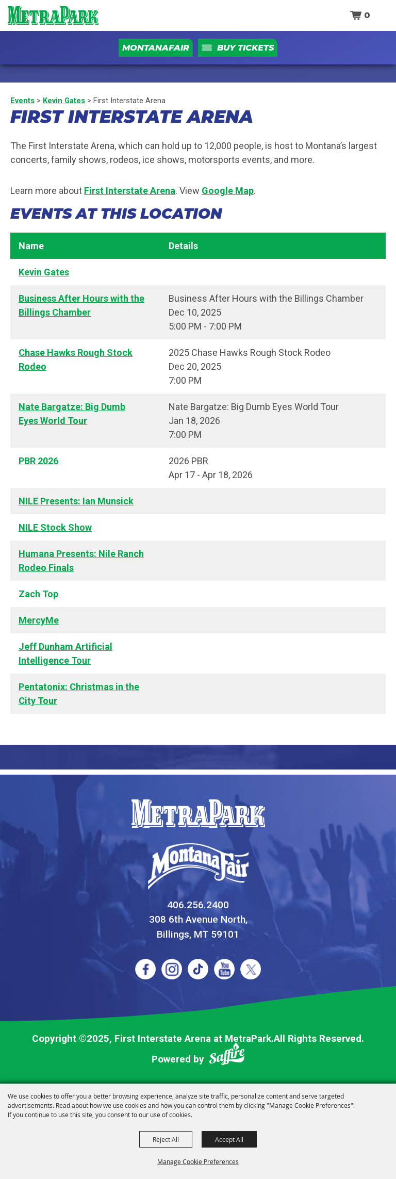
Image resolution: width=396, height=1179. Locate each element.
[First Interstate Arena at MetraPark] (53, 15)
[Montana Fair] (198, 866)
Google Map (228, 190)
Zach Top (38, 593)
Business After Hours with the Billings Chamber (81, 305)
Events (22, 100)
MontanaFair (155, 48)
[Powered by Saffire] (226, 1056)
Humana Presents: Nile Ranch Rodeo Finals (81, 560)
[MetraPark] (198, 813)
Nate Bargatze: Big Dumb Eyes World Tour (72, 413)
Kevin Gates (64, 100)
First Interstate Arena (129, 190)
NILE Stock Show (55, 527)
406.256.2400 (198, 905)
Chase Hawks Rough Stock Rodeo (76, 359)
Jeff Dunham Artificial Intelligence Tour (65, 653)
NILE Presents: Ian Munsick (76, 501)
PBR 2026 (38, 460)
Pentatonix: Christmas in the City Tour (79, 693)
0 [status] (367, 15)
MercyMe (39, 620)
